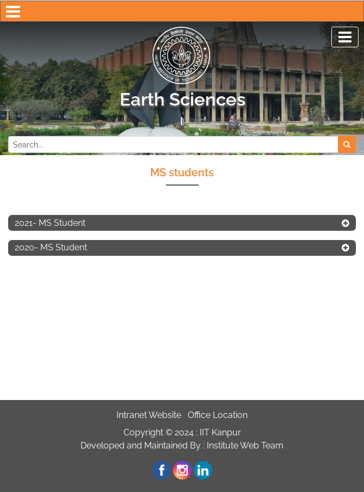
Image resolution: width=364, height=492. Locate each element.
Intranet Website (148, 415)
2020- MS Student (51, 247)
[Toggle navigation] (345, 37)
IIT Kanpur (220, 432)
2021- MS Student (50, 223)
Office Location (218, 415)
